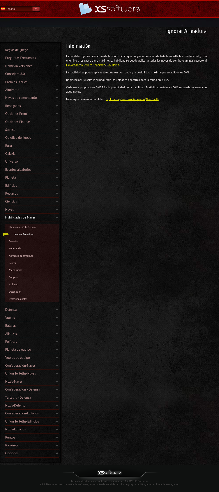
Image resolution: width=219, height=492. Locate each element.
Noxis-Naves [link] (14, 381)
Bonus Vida (15, 248)
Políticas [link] (11, 341)
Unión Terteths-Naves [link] (20, 373)
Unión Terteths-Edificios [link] (22, 421)
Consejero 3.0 (15, 74)
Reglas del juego (16, 50)
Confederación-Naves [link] (20, 365)
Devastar (13, 241)
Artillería (13, 284)
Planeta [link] (10, 177)
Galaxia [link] (10, 153)
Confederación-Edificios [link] (22, 413)
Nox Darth (112, 65)
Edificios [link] (11, 185)
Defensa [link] (11, 309)
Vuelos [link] (10, 318)
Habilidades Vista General (22, 227)
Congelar (13, 277)
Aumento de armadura (21, 255)
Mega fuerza (15, 270)
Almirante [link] (12, 90)
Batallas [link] (10, 325)
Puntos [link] (10, 437)
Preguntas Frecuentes (20, 58)
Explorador (73, 65)
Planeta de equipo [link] (18, 349)
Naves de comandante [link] (21, 98)
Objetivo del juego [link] (18, 137)
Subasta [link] (10, 130)
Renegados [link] (13, 106)
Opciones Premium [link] (18, 114)
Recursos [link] (11, 193)
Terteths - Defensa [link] (18, 397)
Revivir (12, 263)
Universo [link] (11, 161)
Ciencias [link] (11, 201)
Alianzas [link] (11, 334)
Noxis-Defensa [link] (15, 405)
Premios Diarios (16, 82)
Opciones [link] (12, 453)
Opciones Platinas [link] (17, 122)
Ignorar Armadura (24, 234)
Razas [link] (9, 146)
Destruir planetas (18, 298)
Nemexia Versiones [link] (18, 66)
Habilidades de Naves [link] (20, 217)
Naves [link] (9, 209)
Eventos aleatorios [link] (18, 169)
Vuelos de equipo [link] (17, 357)
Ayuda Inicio (109, 8)
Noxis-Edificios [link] (15, 429)
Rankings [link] (11, 445)
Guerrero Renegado (93, 65)
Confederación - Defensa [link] (22, 389)
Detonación (15, 291)
